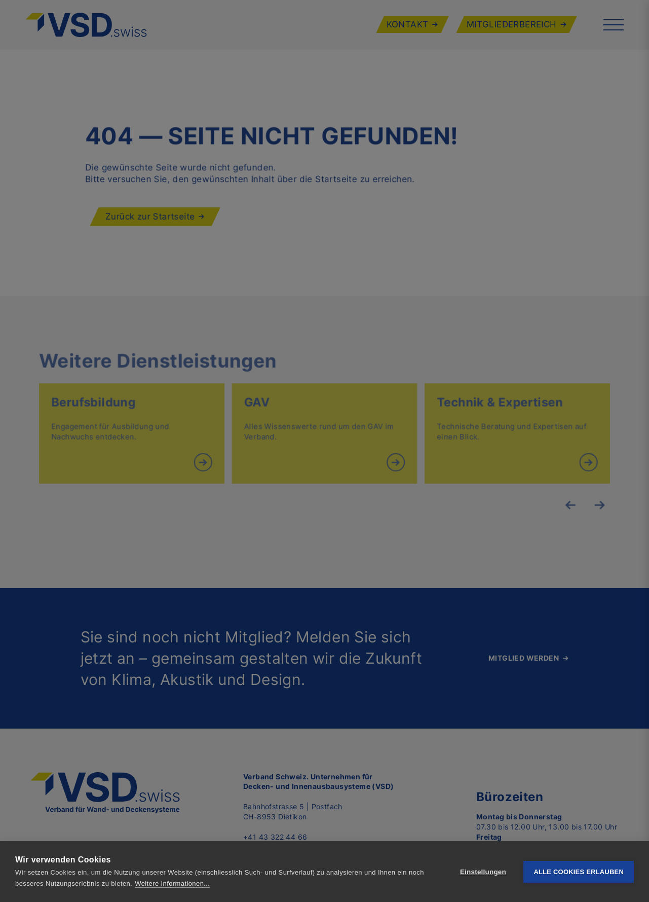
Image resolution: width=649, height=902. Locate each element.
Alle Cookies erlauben (578, 872)
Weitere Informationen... (172, 883)
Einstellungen (483, 872)
